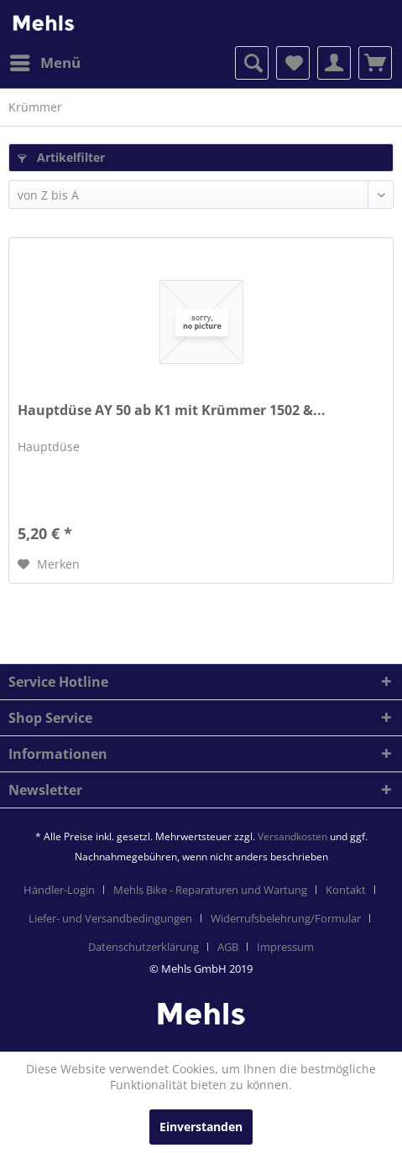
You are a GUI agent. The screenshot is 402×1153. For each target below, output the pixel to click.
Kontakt (346, 889)
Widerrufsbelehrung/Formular (286, 918)
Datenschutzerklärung (143, 946)
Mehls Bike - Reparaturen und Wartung (210, 889)
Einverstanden (201, 1127)
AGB (227, 946)
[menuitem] (44, 63)
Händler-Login (59, 889)
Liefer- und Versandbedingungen (110, 918)
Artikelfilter (61, 157)
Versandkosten (292, 836)
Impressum (285, 946)
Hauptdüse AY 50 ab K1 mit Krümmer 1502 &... (172, 410)
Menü (45, 60)
